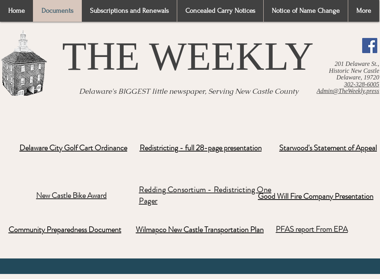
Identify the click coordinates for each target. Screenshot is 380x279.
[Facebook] (369, 45)
